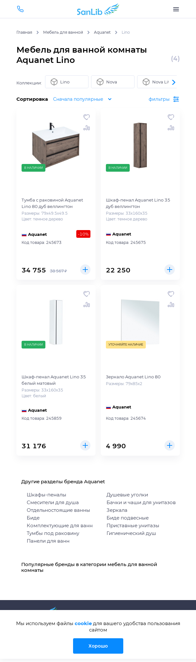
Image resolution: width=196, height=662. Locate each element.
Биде (33, 518)
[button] (173, 82)
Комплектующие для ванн (60, 525)
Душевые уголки (127, 495)
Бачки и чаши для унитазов (141, 502)
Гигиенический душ (131, 533)
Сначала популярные (85, 99)
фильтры (164, 99)
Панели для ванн (48, 541)
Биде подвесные (128, 518)
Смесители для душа (53, 502)
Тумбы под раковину (53, 533)
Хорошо (98, 646)
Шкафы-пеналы (46, 495)
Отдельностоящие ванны (58, 510)
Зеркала (117, 510)
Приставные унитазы (133, 525)
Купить (85, 269)
